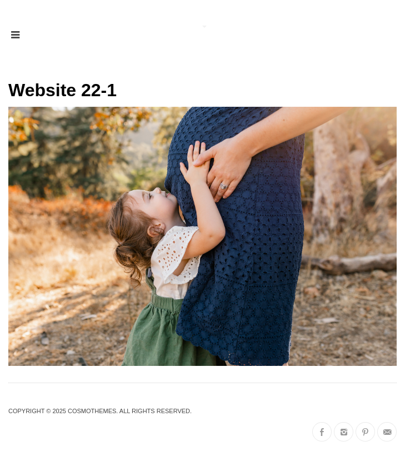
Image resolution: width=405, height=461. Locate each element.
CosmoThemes (92, 411)
